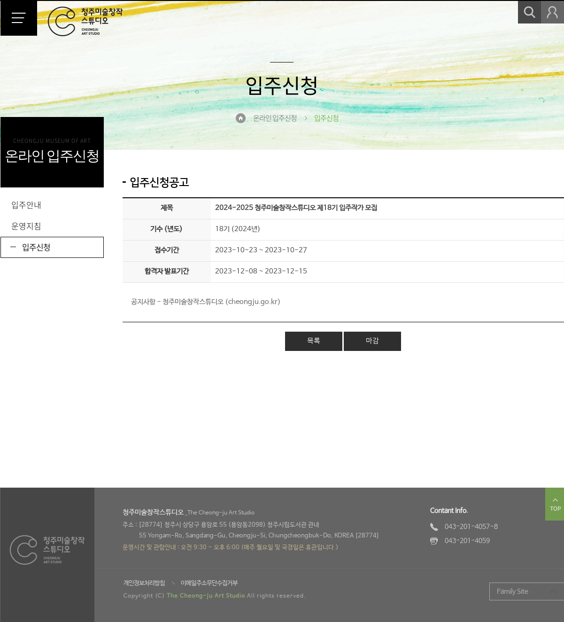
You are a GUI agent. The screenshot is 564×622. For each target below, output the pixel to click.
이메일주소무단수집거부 (209, 583)
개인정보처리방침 (144, 583)
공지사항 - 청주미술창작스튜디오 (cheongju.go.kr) (206, 302)
